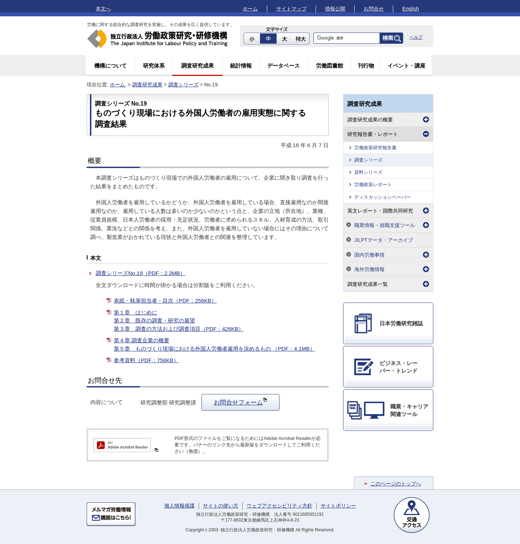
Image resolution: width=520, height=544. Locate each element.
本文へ (103, 9)
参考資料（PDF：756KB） (146, 360)
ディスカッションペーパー (382, 197)
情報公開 (335, 9)
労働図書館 (329, 66)
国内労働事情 (369, 255)
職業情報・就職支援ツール (384, 225)
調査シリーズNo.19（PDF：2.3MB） (140, 273)
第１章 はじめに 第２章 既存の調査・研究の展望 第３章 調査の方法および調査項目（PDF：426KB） (179, 320)
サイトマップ (291, 9)
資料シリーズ (368, 172)
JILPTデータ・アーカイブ (383, 240)
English (410, 9)
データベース (283, 66)
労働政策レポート (373, 184)
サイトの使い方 (220, 506)
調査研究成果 (197, 66)
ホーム (250, 9)
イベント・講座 (406, 66)
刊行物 (366, 66)
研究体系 (154, 66)
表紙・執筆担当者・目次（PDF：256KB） (165, 300)
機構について (110, 66)
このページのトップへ (395, 484)
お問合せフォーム (240, 402)
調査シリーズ (183, 84)
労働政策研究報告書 (375, 147)
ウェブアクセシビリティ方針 (279, 506)
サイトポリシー (338, 506)
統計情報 (241, 66)
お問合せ (374, 9)
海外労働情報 (369, 269)
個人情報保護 (179, 506)
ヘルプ (416, 37)
